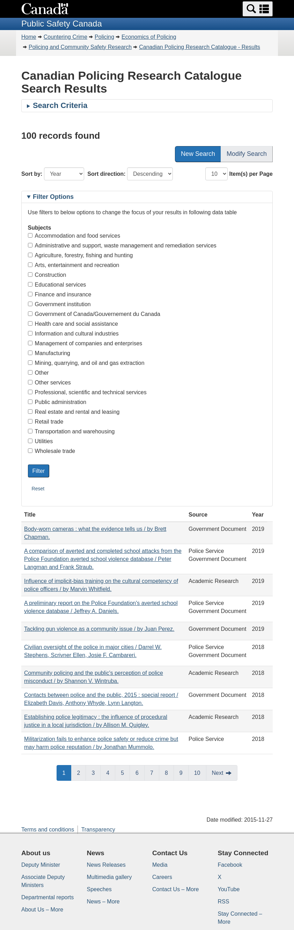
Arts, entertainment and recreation (73, 265)
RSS (223, 901)
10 (197, 773)
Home (28, 37)
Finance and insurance (59, 294)
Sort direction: (106, 174)
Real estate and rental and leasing (74, 412)
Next (217, 773)
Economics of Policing (149, 37)
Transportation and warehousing (71, 431)
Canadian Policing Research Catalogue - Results (199, 47)
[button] (258, 8)
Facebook (230, 865)
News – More (103, 901)
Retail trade (46, 422)
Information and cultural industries (73, 334)
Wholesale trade (51, 451)
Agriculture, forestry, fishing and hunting (80, 255)
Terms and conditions (47, 829)
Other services (49, 382)
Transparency (98, 829)
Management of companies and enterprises (85, 343)
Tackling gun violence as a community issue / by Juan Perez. (99, 629)
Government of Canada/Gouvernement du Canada (94, 314)
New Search (198, 153)
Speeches (99, 889)
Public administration (57, 402)
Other (38, 373)
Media (160, 865)
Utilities (40, 441)
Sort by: (31, 174)
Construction (47, 275)
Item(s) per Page (251, 174)
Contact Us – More (175, 889)
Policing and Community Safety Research (80, 47)
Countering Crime (65, 37)
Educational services (57, 285)
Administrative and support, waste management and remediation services (122, 245)
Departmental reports (47, 897)
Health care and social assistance (73, 324)
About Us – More (42, 910)
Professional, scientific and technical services (87, 392)
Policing (104, 37)
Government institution (59, 304)
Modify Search (247, 153)
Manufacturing (49, 353)
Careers (162, 877)
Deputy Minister (40, 865)
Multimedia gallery (109, 877)
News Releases (106, 865)
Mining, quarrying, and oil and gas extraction (86, 363)
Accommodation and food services (74, 236)
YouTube (229, 889)
